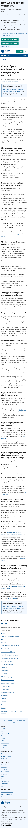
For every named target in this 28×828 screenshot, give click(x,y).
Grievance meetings (6, 661)
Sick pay (3, 642)
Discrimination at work (7, 683)
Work (9, 55)
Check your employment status (10, 636)
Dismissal (4, 667)
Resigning (4, 674)
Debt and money (5, 733)
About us (3, 764)
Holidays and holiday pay (8, 652)
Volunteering (4, 783)
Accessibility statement (7, 792)
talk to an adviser (12, 598)
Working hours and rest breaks (10, 646)
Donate (19, 51)
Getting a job (4, 705)
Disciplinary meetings (7, 664)
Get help (3, 708)
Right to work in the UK (7, 692)
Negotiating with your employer (10, 658)
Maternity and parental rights (9, 655)
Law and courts (5, 743)
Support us (4, 769)
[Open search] (25, 51)
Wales (16, 81)
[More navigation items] (25, 55)
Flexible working (5, 689)
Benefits (3, 55)
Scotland (12, 81)
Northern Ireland (5, 81)
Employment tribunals (7, 680)
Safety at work (5, 695)
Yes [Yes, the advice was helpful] (2, 623)
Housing (3, 738)
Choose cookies (5, 46)
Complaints (4, 774)
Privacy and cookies (6, 796)
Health (2, 747)
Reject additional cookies (9, 43)
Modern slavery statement (7, 779)
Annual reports (5, 771)
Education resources (6, 756)
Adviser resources (5, 753)
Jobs (2, 786)
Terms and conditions (6, 794)
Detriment (4, 702)
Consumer (3, 736)
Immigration (4, 745)
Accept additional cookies (9, 39)
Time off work (5, 649)
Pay (2, 639)
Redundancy (4, 670)
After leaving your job (7, 677)
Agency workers (5, 686)
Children (3, 698)
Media (2, 776)
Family (2, 740)
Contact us (3, 767)
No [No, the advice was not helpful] (6, 623)
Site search (4, 758)
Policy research (5, 781)
